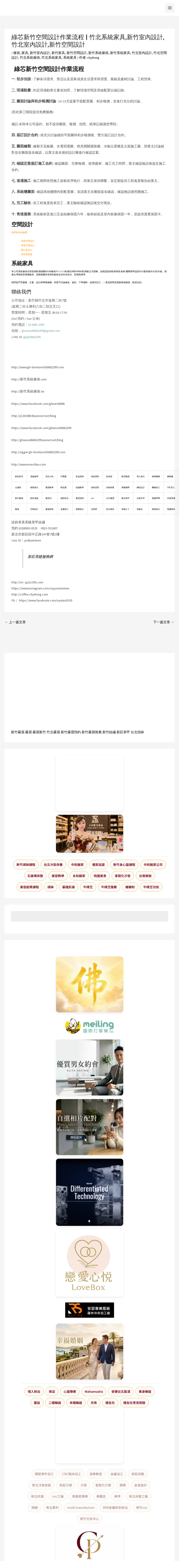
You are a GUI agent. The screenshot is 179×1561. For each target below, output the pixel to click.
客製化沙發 (123, 875)
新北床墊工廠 (138, 1496)
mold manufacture (80, 1507)
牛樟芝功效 (151, 887)
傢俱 (16, 53)
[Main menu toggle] (170, 8)
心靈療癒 (70, 1391)
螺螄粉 (130, 887)
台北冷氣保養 (53, 864)
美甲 (117, 1496)
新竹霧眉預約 (71, 732)
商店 (52, 1391)
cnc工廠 (58, 1496)
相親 (34, 1507)
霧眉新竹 (39, 732)
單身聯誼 (145, 1391)
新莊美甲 (123, 732)
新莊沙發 (66, 1485)
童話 (37, 1402)
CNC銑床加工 (71, 1474)
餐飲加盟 (98, 864)
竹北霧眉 (53, 732)
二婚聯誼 (55, 1402)
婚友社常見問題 (134, 1402)
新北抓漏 (37, 1496)
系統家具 (70, 58)
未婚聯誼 (76, 1402)
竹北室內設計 (142, 53)
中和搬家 (77, 864)
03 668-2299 (36, 325)
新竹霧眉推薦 (92, 732)
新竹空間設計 (77, 53)
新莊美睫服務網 (40, 556)
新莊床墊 (138, 1474)
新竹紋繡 (109, 732)
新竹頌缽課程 (26, 864)
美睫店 (101, 1496)
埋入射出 (34, 1391)
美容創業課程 (29, 887)
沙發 (84, 1485)
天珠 (94, 1402)
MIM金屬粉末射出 (115, 1507)
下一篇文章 (163, 622)
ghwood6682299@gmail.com (41, 331)
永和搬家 (79, 875)
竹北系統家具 (51, 58)
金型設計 (140, 1485)
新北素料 (52, 1507)
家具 (25, 53)
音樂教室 (96, 1474)
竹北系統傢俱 (30, 58)
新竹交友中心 (89, 1518)
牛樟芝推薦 (109, 887)
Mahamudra (94, 1391)
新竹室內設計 (40, 53)
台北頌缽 (137, 732)
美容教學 (58, 875)
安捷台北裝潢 (120, 1391)
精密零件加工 (44, 1474)
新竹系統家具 (120, 53)
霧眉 (28, 732)
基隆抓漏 (68, 887)
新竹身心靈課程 (124, 864)
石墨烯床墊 (35, 875)
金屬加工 (117, 1474)
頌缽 (50, 887)
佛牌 (123, 1485)
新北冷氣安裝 (41, 1485)
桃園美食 (100, 875)
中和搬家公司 (153, 864)
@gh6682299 (32, 337)
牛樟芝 (88, 887)
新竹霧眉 (17, 732)
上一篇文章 (15, 622)
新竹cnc (142, 1507)
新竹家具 (58, 53)
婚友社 (110, 1402)
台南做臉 (145, 875)
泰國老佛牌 (80, 1496)
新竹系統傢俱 (98, 53)
